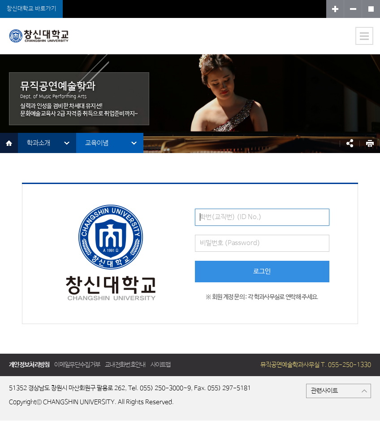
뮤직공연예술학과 (46, 41)
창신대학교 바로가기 (31, 8)
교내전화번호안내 (125, 364)
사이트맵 (161, 364)
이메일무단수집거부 (77, 364)
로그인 (262, 271)
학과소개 (38, 143)
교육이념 (96, 143)
